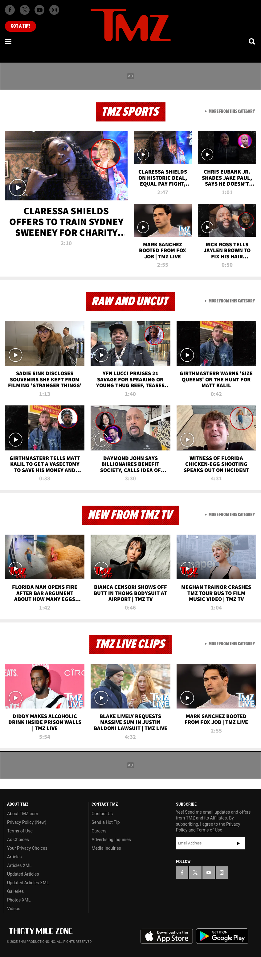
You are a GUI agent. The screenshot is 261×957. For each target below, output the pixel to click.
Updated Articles (23, 874)
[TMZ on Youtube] (39, 10)
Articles (14, 856)
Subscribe (238, 843)
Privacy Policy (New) (26, 822)
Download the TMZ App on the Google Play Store (222, 936)
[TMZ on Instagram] (54, 10)
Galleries (15, 891)
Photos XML (19, 899)
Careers (99, 830)
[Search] (252, 41)
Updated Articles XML (28, 882)
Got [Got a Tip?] (20, 26)
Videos (13, 908)
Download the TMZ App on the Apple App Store (167, 936)
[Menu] (8, 41)
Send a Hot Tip (106, 822)
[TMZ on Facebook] (10, 10)
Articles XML (19, 865)
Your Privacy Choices (27, 848)
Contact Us (102, 813)
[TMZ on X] (25, 10)
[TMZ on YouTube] (208, 872)
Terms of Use (20, 830)
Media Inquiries (106, 848)
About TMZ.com (22, 813)
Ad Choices (18, 839)
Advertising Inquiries (111, 839)
